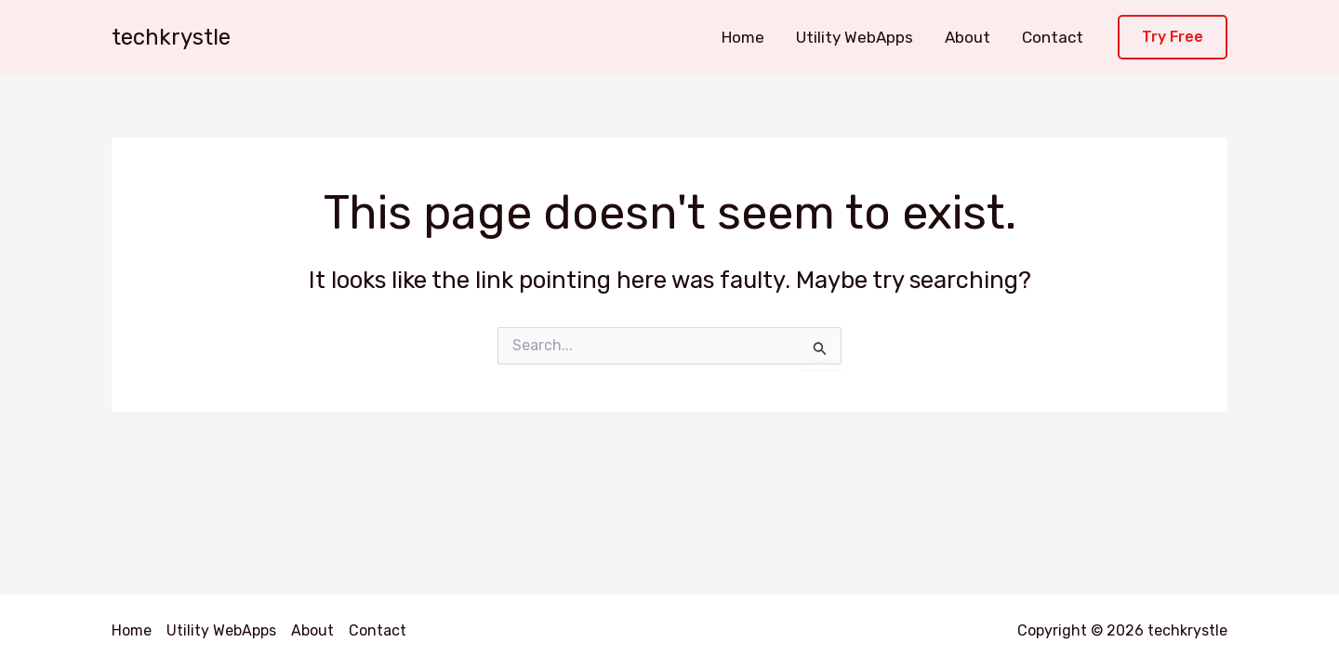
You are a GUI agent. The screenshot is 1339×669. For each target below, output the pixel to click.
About (967, 37)
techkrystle (171, 37)
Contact (1052, 37)
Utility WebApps (854, 37)
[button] (1172, 37)
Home (743, 37)
